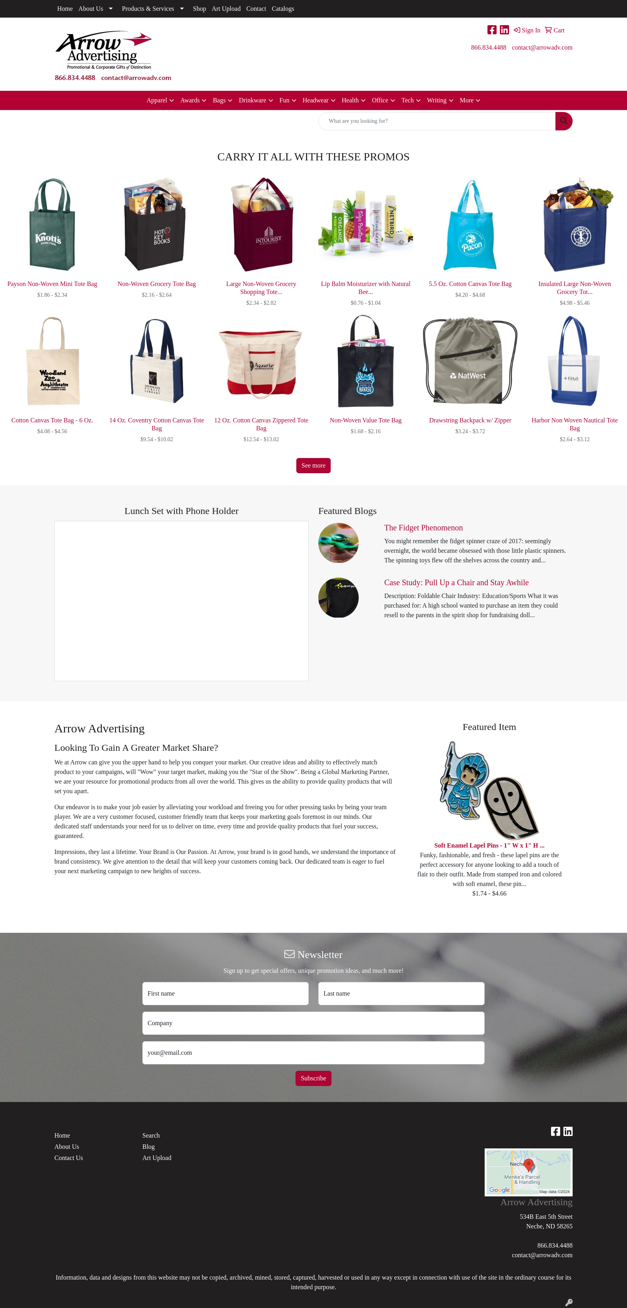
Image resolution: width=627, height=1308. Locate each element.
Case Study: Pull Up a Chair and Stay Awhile (456, 582)
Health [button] (350, 100)
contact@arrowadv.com (542, 47)
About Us (90, 8)
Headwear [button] (316, 100)
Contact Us (68, 1157)
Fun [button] (285, 100)
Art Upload (226, 8)
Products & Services (148, 8)
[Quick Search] (437, 121)
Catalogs (283, 8)
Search (151, 1135)
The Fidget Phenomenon (423, 527)
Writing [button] (437, 100)
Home (65, 8)
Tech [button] (407, 100)
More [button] (467, 100)
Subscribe (313, 1078)
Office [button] (380, 100)
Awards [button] (190, 100)
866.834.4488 (488, 47)
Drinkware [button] (252, 100)
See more (313, 465)
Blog (148, 1146)
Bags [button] (219, 100)
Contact (256, 8)
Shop (199, 8)
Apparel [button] (157, 100)
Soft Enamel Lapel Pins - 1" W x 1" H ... (489, 845)
